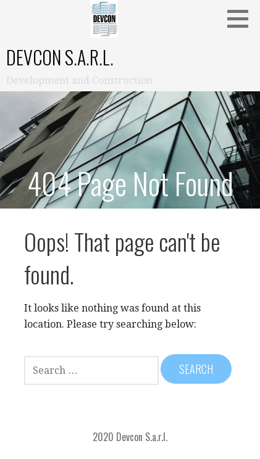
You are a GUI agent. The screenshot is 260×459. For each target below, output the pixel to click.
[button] (242, 18)
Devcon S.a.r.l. (60, 57)
